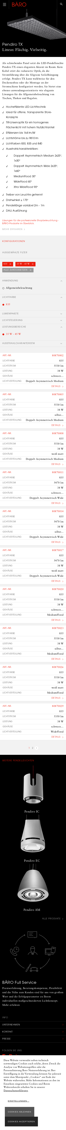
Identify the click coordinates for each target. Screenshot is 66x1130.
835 (5, 264)
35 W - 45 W (23, 264)
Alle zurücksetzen (15, 270)
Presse (6, 1039)
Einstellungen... (18, 1101)
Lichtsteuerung (12, 320)
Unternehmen (11, 1025)
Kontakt (7, 1032)
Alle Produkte (51, 919)
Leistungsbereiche (14, 327)
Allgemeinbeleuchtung (19, 288)
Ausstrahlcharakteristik (18, 344)
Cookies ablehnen (19, 1112)
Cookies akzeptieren (21, 1121)
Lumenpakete (10, 314)
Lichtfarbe (9, 297)
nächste (36, 748)
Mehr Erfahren (12, 229)
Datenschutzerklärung (16, 1091)
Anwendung (10, 281)
